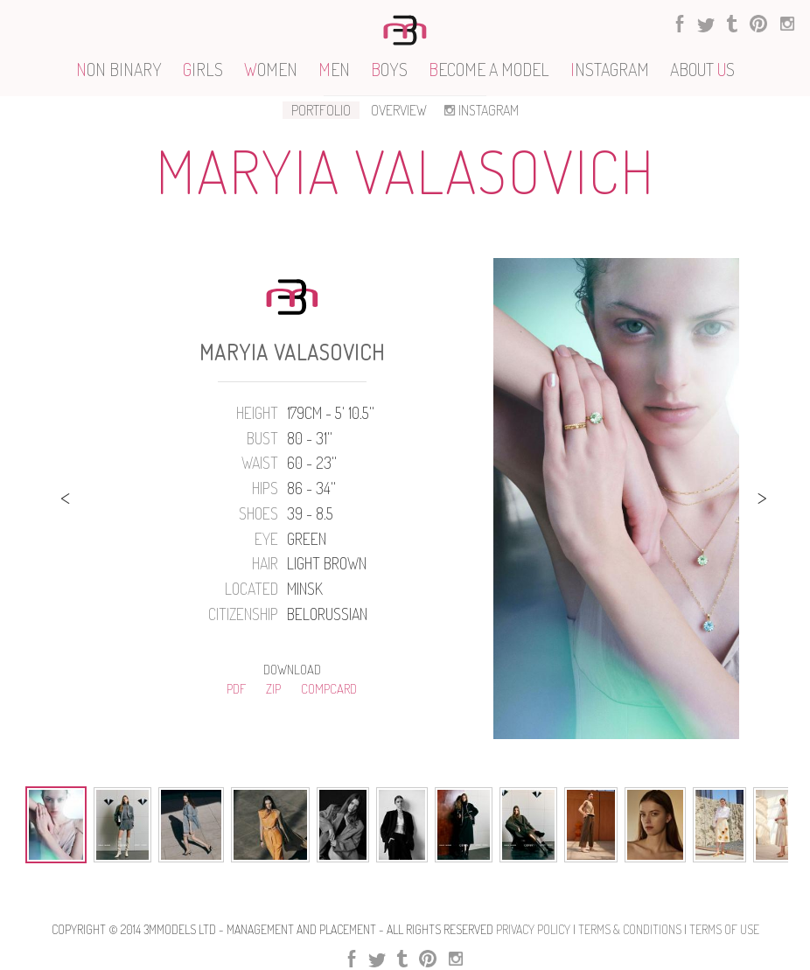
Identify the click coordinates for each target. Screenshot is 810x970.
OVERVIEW (399, 110)
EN (334, 69)
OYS (389, 69)
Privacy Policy (533, 929)
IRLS (203, 69)
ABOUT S (702, 69)
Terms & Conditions (629, 929)
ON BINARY (119, 69)
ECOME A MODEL (489, 69)
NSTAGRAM (609, 69)
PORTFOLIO (321, 110)
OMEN (270, 69)
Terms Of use (724, 929)
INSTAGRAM (480, 110)
